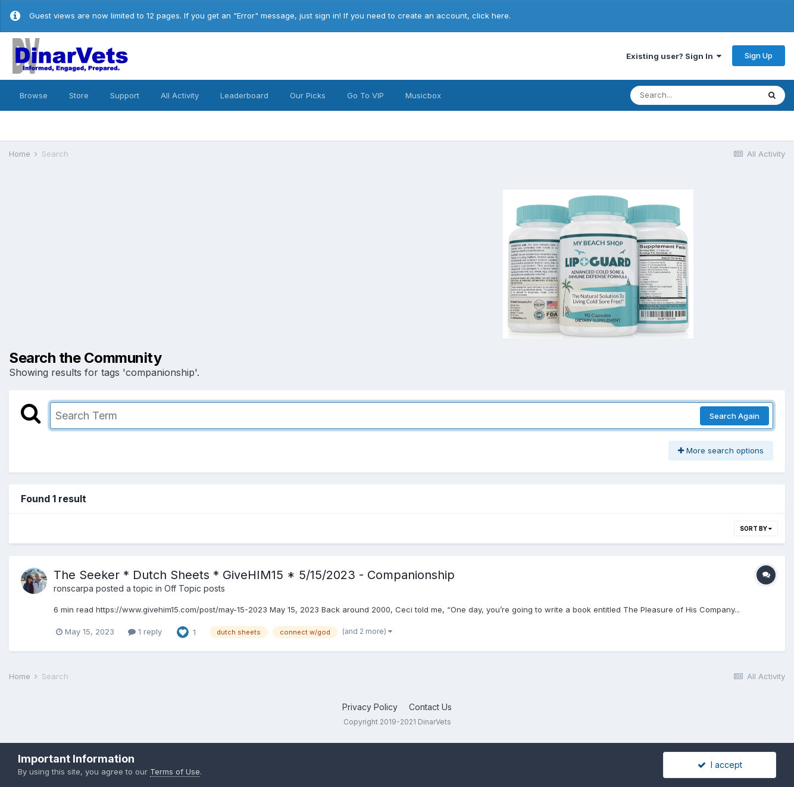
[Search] (694, 95)
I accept (720, 765)
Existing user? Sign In (673, 56)
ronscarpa (73, 588)
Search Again (734, 416)
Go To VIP (365, 95)
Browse (34, 95)
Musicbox (423, 95)
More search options (721, 450)
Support (124, 95)
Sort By (756, 528)
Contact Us (430, 707)
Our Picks (308, 95)
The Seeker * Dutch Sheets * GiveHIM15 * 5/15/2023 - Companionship (254, 575)
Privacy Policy (370, 707)
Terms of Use (175, 771)
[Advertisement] (201, 262)
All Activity (180, 95)
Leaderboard (244, 95)
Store (79, 95)
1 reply (145, 631)
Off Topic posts (194, 588)
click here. (491, 15)
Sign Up (759, 55)
